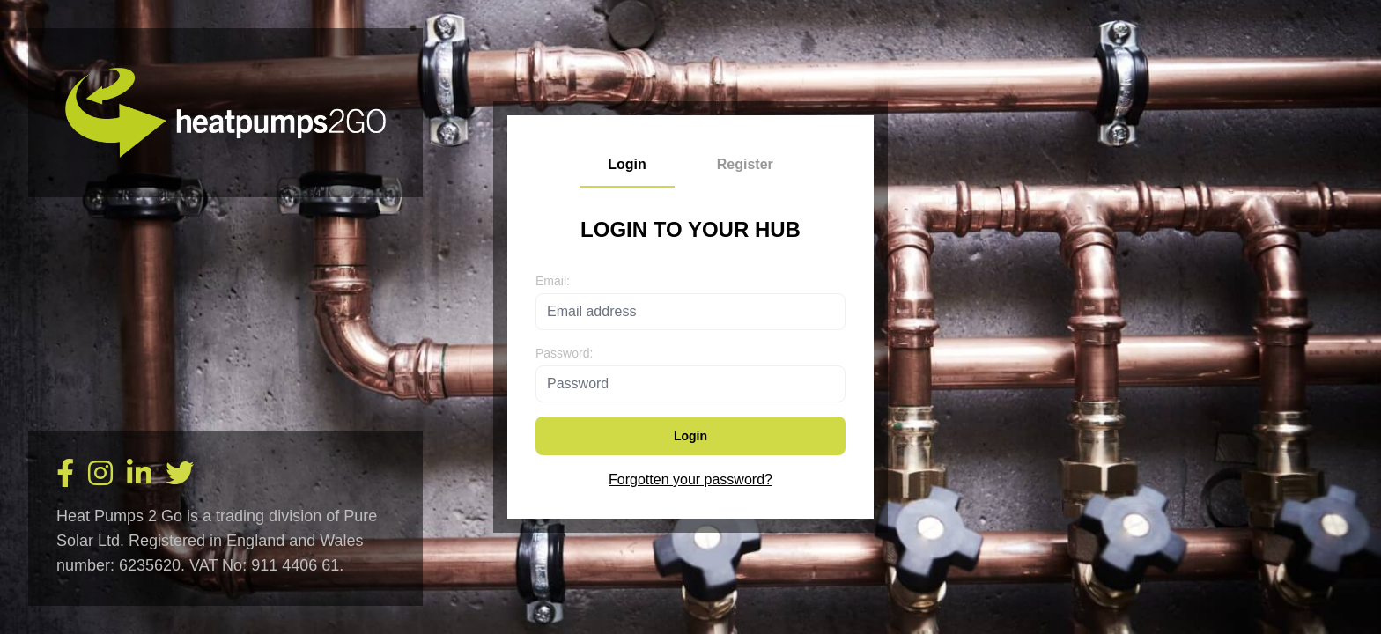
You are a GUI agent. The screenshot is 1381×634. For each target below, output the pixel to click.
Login (627, 164)
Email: (552, 281)
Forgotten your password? (690, 479)
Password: (564, 353)
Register (745, 164)
